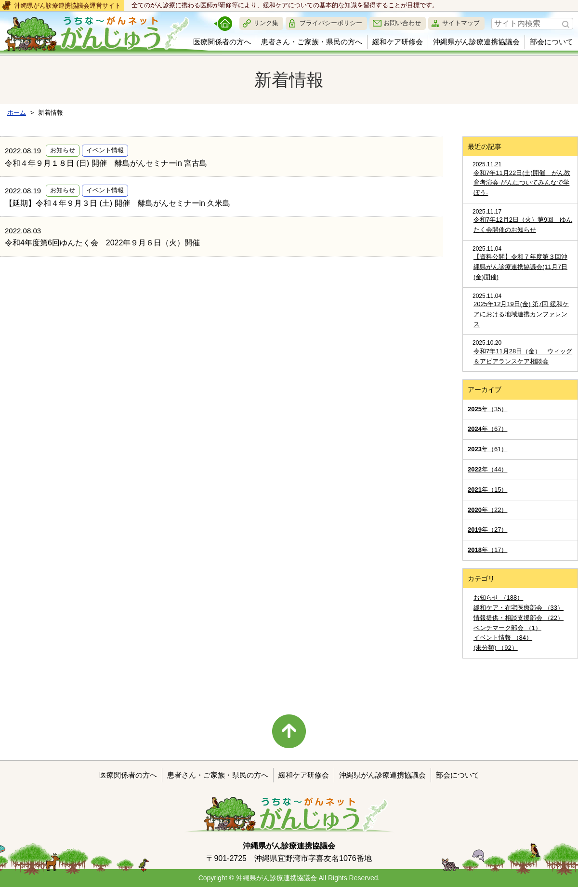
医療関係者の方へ (222, 42)
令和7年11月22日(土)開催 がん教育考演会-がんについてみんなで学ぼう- (521, 183)
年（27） (487, 529)
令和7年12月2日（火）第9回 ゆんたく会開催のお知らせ (522, 224)
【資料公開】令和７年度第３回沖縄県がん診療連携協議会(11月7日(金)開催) (520, 267)
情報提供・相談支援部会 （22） (518, 617)
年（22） (487, 509)
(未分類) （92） (495, 647)
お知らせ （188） (498, 597)
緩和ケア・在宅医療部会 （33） (518, 607)
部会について (551, 42)
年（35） (487, 409)
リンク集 (265, 23)
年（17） (487, 549)
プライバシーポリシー (331, 23)
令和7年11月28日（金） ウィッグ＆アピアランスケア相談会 (522, 356)
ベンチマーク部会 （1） (507, 628)
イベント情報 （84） (502, 637)
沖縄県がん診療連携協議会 (476, 42)
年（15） (487, 489)
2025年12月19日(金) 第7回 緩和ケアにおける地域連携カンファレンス (521, 314)
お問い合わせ (402, 23)
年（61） (487, 449)
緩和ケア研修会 (397, 42)
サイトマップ (461, 23)
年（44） (487, 469)
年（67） (487, 428)
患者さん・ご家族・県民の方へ (311, 42)
